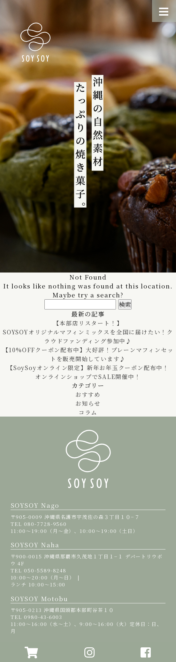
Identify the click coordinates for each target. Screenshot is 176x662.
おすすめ (88, 394)
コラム (88, 412)
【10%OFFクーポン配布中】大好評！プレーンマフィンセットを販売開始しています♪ (88, 354)
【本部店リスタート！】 (88, 322)
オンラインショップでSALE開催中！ (88, 376)
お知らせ (88, 403)
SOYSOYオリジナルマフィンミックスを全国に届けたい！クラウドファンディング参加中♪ (88, 336)
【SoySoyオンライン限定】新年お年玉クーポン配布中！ (88, 367)
